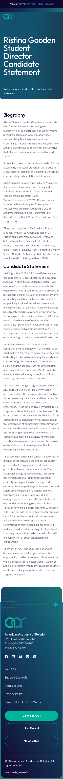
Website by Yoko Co (17, 772)
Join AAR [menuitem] (11, 669)
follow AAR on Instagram (38, 3)
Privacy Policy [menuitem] (14, 694)
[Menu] (57, 16)
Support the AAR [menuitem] (16, 677)
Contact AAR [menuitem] (32, 716)
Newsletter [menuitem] (31, 741)
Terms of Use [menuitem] (13, 685)
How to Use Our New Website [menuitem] (24, 702)
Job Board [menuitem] (31, 728)
